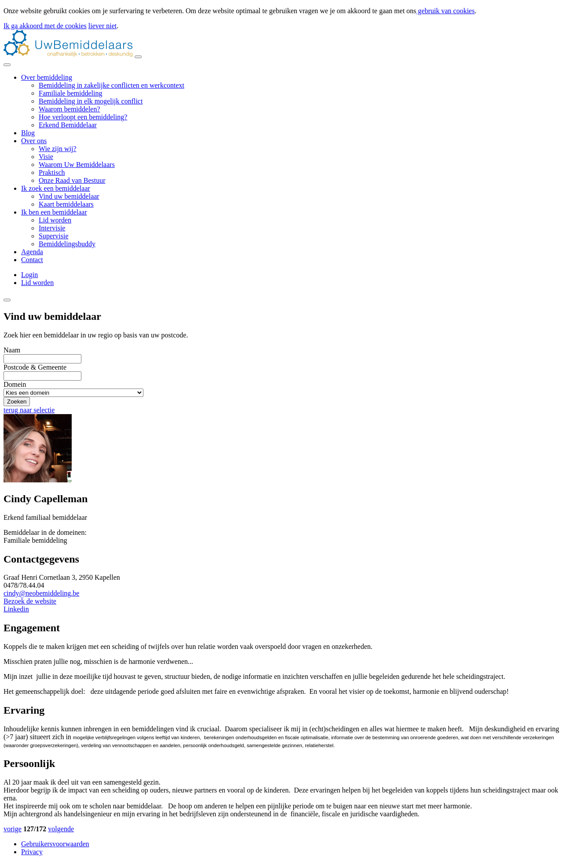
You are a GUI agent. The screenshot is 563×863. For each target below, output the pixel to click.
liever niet (102, 26)
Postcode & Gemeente (35, 367)
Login (29, 274)
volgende (61, 829)
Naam (12, 350)
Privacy (32, 852)
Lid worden (37, 282)
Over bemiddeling (46, 77)
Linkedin (16, 609)
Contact (32, 259)
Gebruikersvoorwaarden (55, 844)
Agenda (32, 252)
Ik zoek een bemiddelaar (55, 188)
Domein (15, 384)
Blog (28, 133)
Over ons (34, 140)
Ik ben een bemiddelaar (54, 212)
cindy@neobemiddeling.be (41, 593)
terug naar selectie (29, 410)
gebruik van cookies (445, 11)
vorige (13, 829)
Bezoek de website (30, 601)
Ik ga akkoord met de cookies (45, 26)
